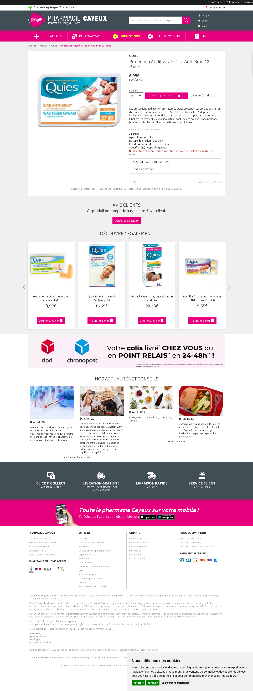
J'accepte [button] (138, 682)
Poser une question (39, 547)
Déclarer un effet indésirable (94, 567)
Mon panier (135, 551)
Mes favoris (135, 555)
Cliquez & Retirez (51, 479)
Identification (136, 539)
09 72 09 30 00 (202, 479)
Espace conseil (87, 555)
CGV (81, 571)
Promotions (126, 36)
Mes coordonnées (139, 543)
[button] (136, 95)
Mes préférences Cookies (92, 587)
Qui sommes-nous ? (40, 539)
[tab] (175, 162)
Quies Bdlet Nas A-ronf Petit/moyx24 (101, 299)
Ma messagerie (137, 559)
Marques (205, 36)
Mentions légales (88, 575)
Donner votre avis (126, 221)
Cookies (83, 583)
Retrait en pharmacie (190, 539)
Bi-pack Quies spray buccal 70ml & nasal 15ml (152, 299)
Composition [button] (143, 169)
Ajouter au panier (166, 96)
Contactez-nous (37, 551)
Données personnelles (91, 579)
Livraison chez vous (190, 543)
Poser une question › (209, 182)
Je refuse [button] (153, 682)
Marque (43, 46)
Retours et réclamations (41, 555)
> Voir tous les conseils (176, 442)
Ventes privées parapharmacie (95, 551)
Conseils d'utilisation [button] (150, 162)
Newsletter (84, 559)
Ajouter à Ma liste (201, 96)
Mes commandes (138, 547)
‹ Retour (134, 182)
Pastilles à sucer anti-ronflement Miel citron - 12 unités (202, 299)
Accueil (32, 46)
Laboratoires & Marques (91, 543)
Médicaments (48, 36)
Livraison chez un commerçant (196, 547)
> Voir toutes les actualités (77, 458)
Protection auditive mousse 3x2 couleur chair (51, 299)
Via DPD (151, 479)
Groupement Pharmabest (42, 543)
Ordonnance (85, 563)
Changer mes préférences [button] (175, 682)
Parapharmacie (87, 36)
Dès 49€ (101, 481)
